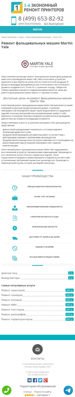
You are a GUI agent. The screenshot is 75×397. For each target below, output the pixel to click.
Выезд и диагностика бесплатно (44, 186)
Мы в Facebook (35, 380)
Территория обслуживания (38, 386)
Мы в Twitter (40, 380)
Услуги (21, 37)
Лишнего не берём (44, 247)
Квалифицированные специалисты (44, 206)
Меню (37, 29)
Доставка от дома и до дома (44, 237)
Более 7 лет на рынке (44, 196)
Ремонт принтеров (8, 37)
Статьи (28, 391)
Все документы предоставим (44, 257)
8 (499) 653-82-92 (41, 18)
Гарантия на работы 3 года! (44, 216)
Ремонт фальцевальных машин (38, 37)
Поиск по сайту (42, 391)
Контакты (37, 358)
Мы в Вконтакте (29, 380)
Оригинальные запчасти (44, 227)
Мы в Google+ (45, 380)
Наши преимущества (37, 176)
